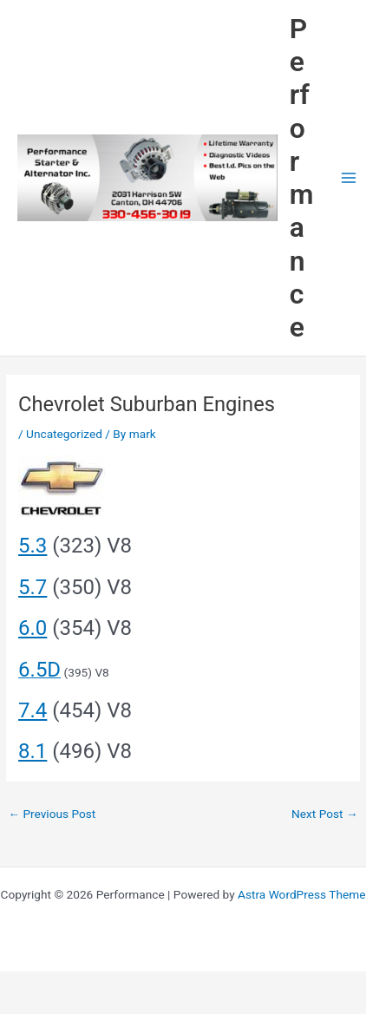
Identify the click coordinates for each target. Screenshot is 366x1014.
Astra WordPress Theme (301, 894)
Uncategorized (64, 434)
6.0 (32, 628)
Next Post (324, 814)
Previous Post (51, 814)
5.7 (32, 587)
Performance (302, 178)
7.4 (32, 710)
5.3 (32, 545)
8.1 (32, 751)
